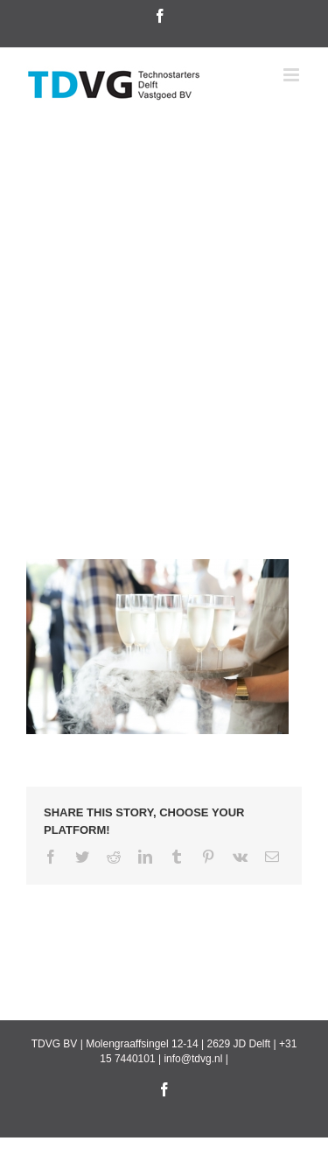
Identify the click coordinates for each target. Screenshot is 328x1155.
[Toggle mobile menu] (292, 75)
